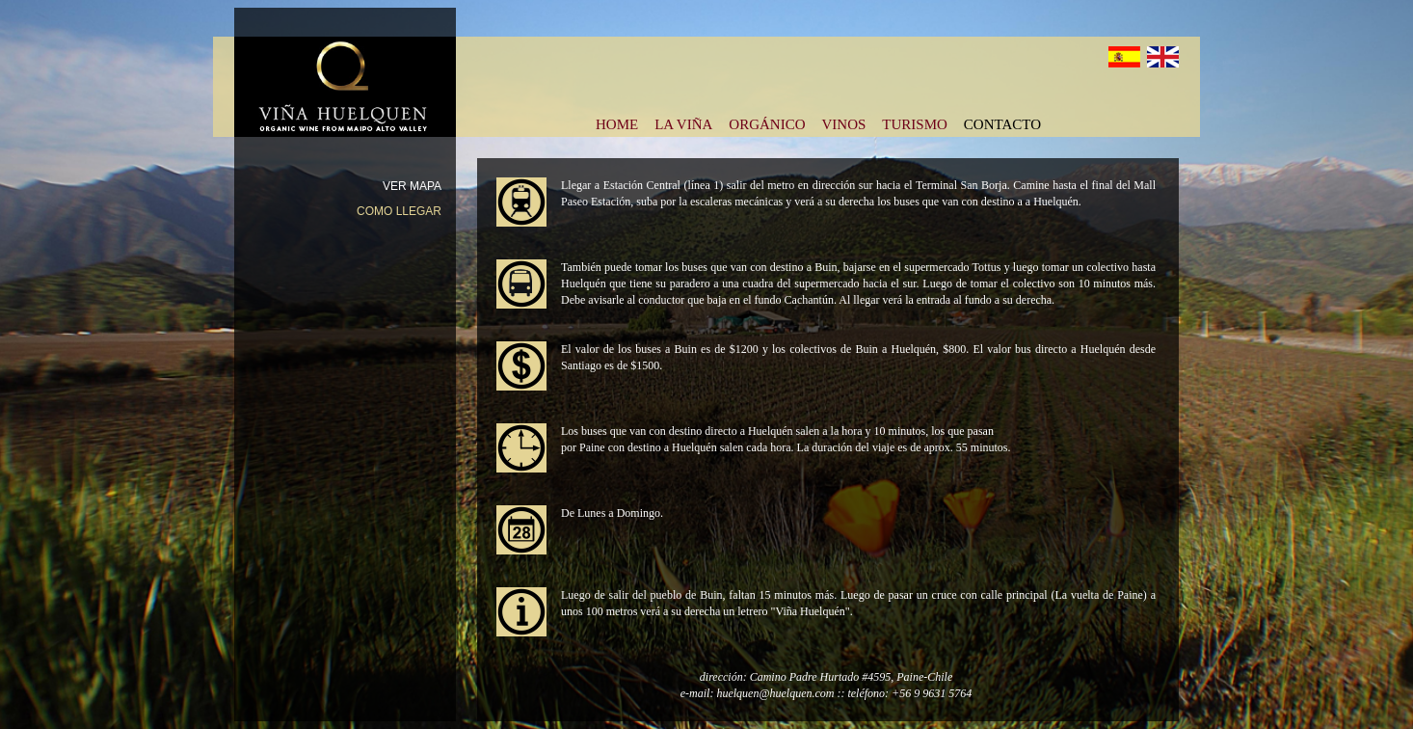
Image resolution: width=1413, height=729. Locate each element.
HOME (617, 122)
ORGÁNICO (767, 122)
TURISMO (914, 122)
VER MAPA (412, 186)
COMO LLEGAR (399, 211)
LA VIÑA (683, 122)
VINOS (843, 122)
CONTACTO (1002, 122)
